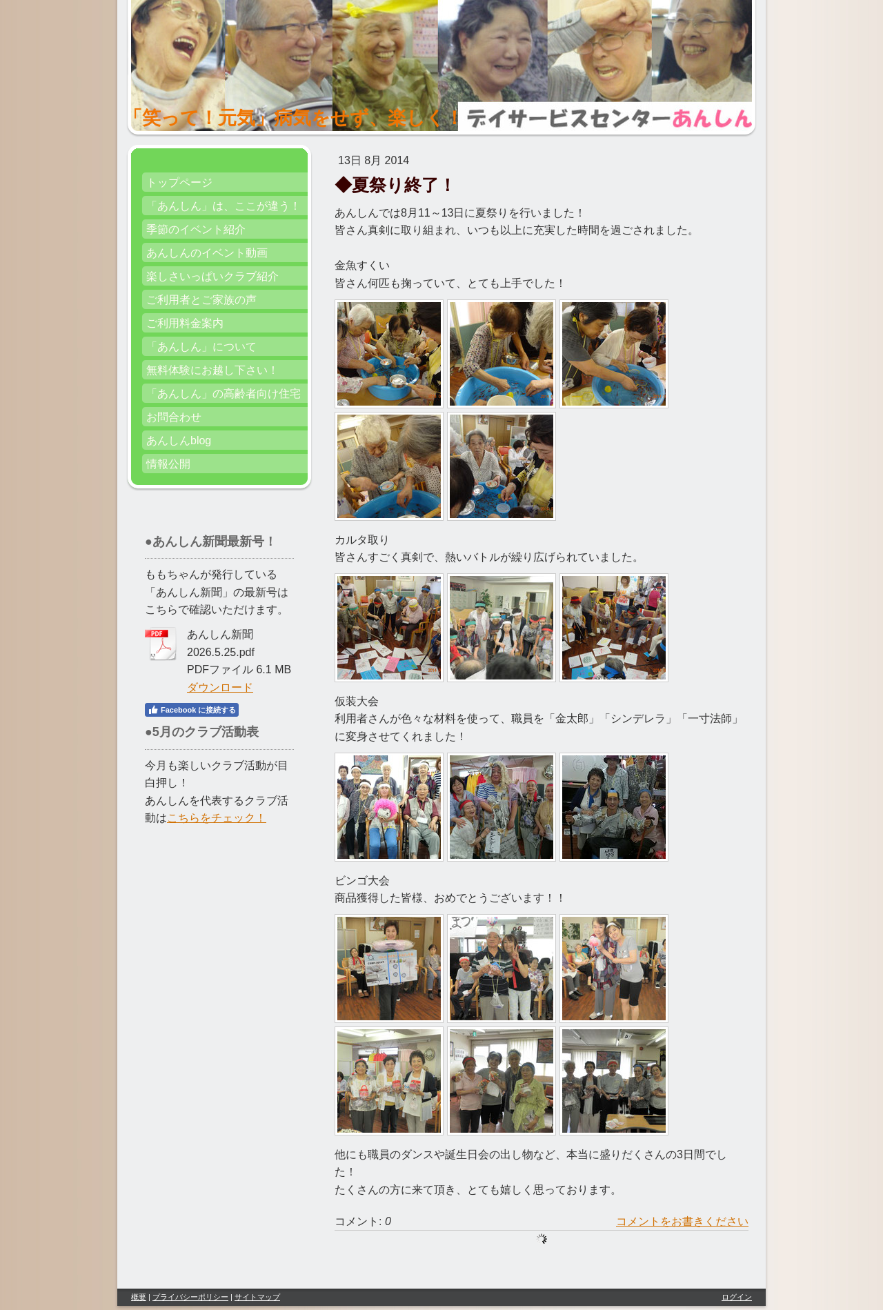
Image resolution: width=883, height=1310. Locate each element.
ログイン (737, 1297)
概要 (138, 1297)
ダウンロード (220, 687)
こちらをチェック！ (216, 818)
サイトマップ (257, 1297)
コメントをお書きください (682, 1221)
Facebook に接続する (192, 709)
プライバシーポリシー (190, 1297)
